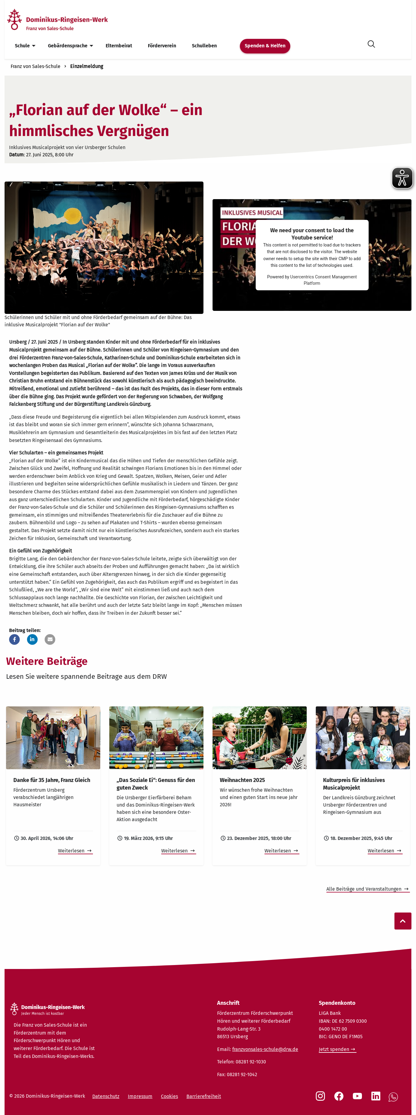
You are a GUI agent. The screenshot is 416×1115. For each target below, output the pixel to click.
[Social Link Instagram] (321, 1099)
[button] (14, 639)
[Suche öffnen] (371, 43)
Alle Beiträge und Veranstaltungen (364, 889)
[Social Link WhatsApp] (394, 1100)
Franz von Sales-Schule (35, 66)
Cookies (169, 1096)
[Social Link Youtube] (358, 1099)
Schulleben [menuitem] (204, 46)
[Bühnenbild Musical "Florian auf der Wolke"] (104, 247)
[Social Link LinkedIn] (377, 1099)
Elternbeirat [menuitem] (119, 46)
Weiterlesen (72, 851)
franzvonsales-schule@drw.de (265, 1049)
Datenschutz (105, 1096)
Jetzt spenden (334, 1049)
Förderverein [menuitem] (162, 46)
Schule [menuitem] (22, 46)
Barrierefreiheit (203, 1096)
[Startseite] (67, 19)
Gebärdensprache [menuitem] (67, 46)
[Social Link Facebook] (340, 1099)
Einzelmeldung (86, 66)
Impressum (140, 1096)
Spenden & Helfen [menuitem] (265, 46)
